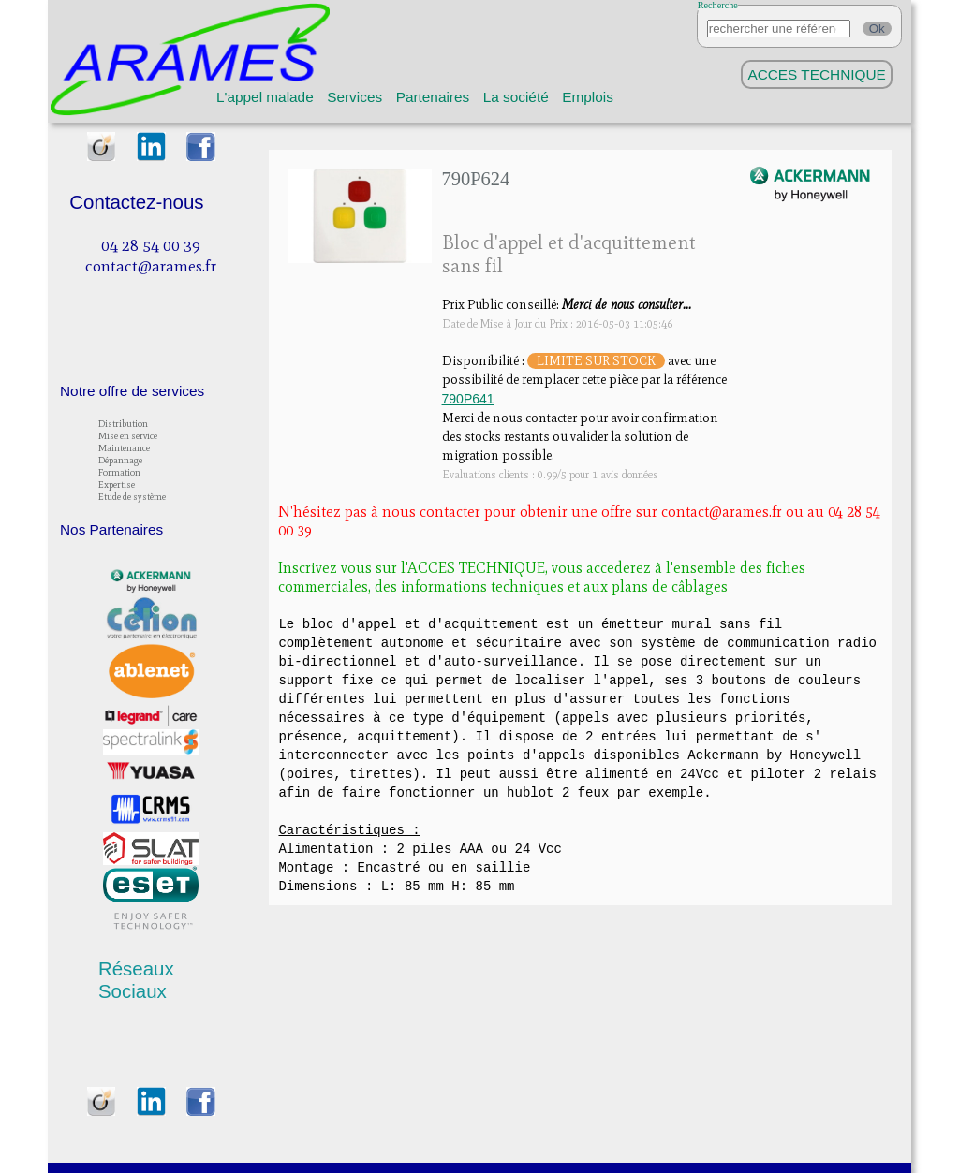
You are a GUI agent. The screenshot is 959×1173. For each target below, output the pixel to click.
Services (354, 97)
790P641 (468, 398)
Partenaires (433, 97)
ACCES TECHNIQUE (816, 74)
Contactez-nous (136, 202)
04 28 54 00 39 (150, 245)
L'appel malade (265, 97)
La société (516, 97)
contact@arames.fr (150, 266)
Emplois (587, 97)
